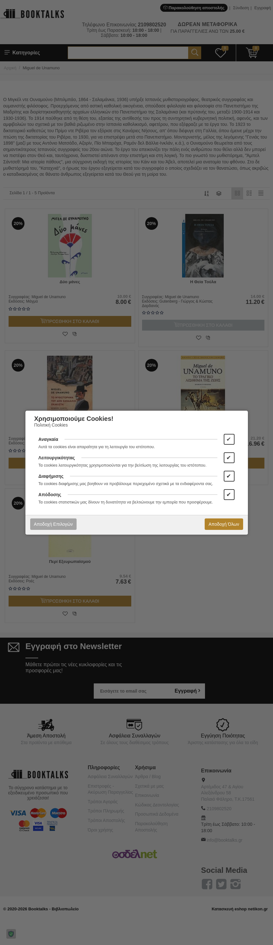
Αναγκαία (48, 439)
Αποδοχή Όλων (223, 524)
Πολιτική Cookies (51, 425)
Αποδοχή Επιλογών (53, 524)
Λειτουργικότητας (56, 457)
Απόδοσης (49, 494)
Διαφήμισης (51, 476)
